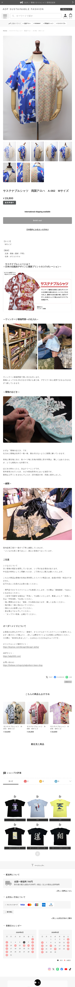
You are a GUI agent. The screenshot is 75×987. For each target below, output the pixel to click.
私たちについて (66, 9)
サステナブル (61, 23)
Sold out (37, 220)
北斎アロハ (27, 23)
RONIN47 (38, 23)
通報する (68, 682)
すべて (11, 781)
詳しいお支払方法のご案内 (62, 918)
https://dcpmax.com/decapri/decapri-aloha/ (21, 647)
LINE (69, 677)
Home (5, 30)
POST (49, 677)
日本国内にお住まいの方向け (37, 230)
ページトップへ (37, 865)
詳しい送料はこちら (64, 891)
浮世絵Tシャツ (48, 23)
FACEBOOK (59, 677)
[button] (15, 807)
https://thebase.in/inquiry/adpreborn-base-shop (23, 665)
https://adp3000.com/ (12, 656)
